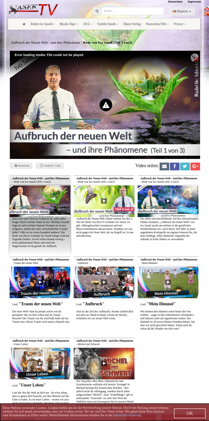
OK (190, 413)
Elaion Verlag (132, 24)
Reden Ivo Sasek (43, 24)
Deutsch (182, 11)
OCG (87, 24)
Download (22, 165)
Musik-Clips (69, 24)
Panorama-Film (157, 24)
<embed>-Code (50, 165)
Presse (180, 24)
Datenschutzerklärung (127, 415)
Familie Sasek (107, 24)
